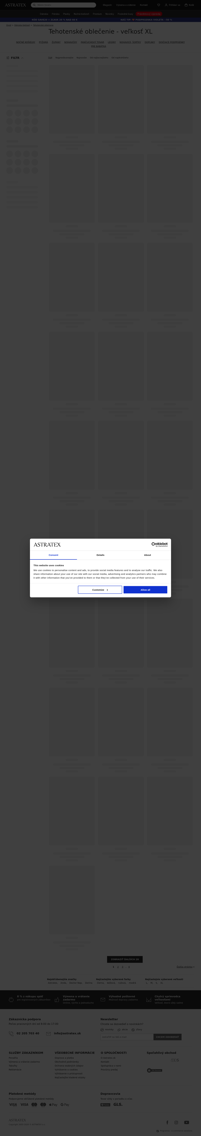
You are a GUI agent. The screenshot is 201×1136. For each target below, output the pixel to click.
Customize (100, 589)
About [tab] (147, 555)
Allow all (145, 589)
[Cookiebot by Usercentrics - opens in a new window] (154, 544)
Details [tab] (100, 555)
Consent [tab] (53, 555)
